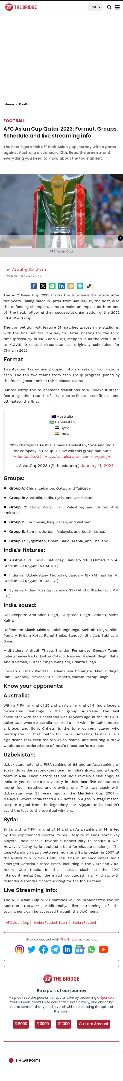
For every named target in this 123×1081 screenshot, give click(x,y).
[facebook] (33, 286)
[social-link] (89, 286)
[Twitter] (43, 286)
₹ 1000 (64, 1024)
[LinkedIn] (61, 286)
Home (11, 104)
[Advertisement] (63, 60)
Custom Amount (93, 1024)
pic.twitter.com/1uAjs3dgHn (88, 456)
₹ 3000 (42, 1024)
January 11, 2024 (97, 465)
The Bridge (68, 939)
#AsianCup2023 (25, 456)
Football (14, 120)
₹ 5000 (21, 1024)
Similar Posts (27, 1060)
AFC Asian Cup (17, 922)
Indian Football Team (51, 922)
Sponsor (106, 997)
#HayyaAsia (52, 456)
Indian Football (85, 922)
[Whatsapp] (52, 286)
